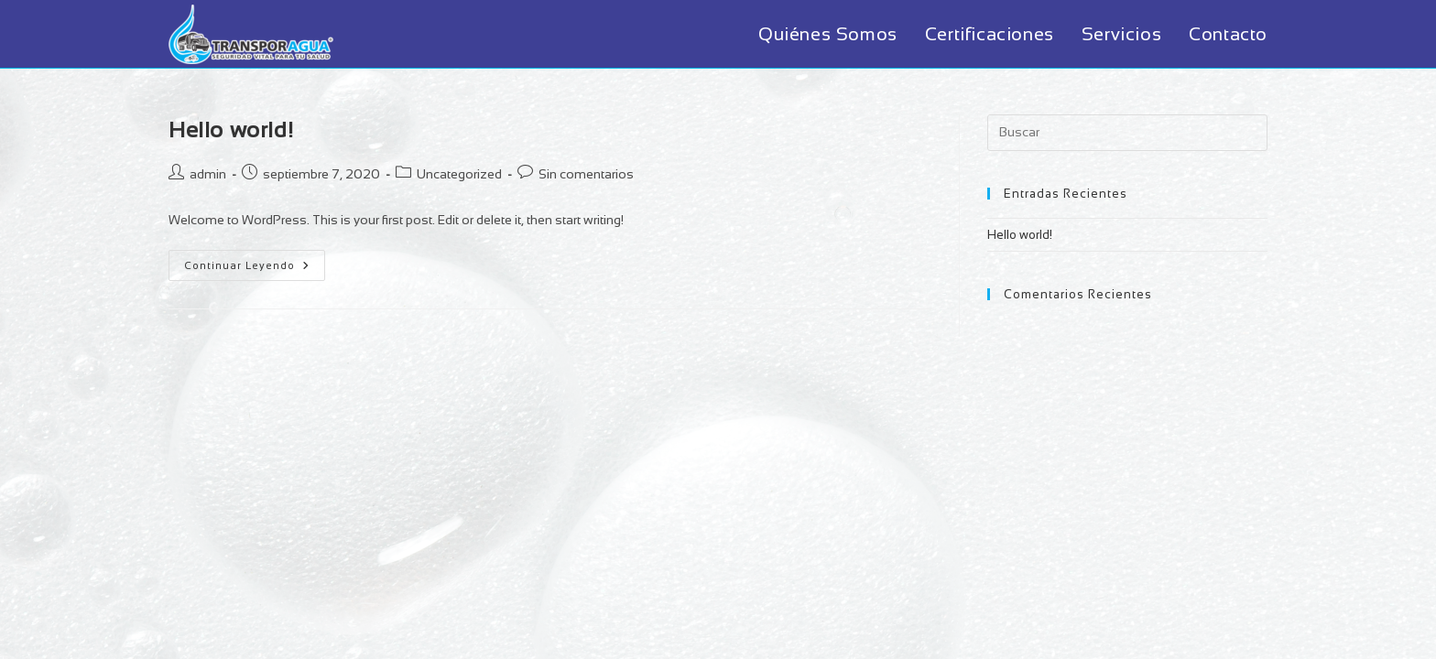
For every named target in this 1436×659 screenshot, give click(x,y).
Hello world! (231, 129)
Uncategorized (459, 174)
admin (208, 174)
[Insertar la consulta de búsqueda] (1127, 132)
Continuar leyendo (254, 269)
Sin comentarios (586, 174)
